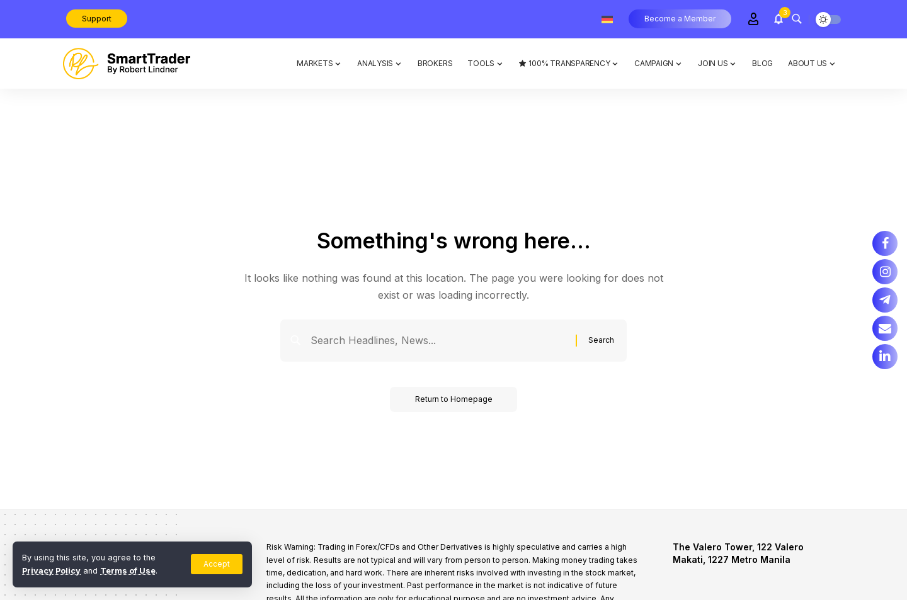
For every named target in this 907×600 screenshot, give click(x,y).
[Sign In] (753, 19)
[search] (796, 19)
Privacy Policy (51, 570)
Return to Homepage (454, 399)
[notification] (778, 19)
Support (96, 18)
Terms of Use (128, 570)
